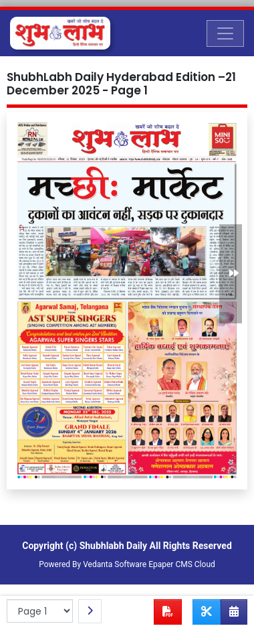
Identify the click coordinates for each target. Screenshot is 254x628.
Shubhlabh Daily (113, 545)
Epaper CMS (170, 564)
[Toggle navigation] (225, 33)
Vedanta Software (114, 564)
